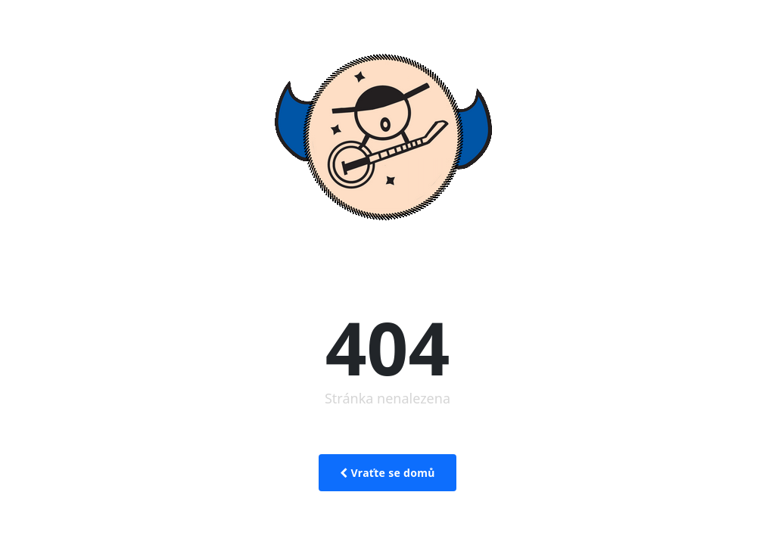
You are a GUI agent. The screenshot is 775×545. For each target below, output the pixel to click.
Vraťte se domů (387, 473)
